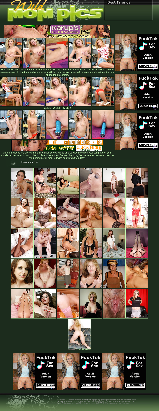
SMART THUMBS (85, 349)
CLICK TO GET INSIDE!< (57, 108)
